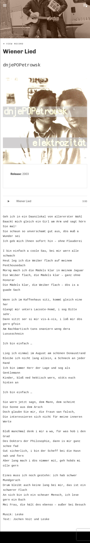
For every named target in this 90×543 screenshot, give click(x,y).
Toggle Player (85, 5)
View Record (14, 44)
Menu (4, 5)
